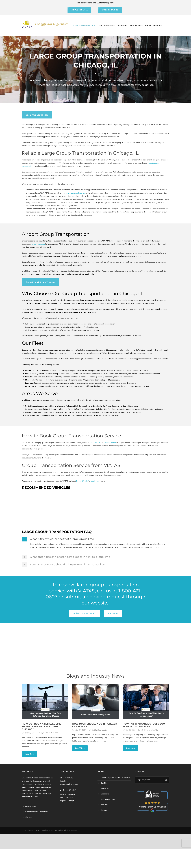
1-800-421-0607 (96, 442)
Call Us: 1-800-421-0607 (84, 613)
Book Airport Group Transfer (40, 282)
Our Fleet (104, 783)
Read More (29, 754)
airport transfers (38, 244)
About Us (104, 804)
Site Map (28, 817)
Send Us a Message (67, 794)
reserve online (110, 442)
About (148, 25)
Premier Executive (108, 799)
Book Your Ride (110, 10)
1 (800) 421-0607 (79, 10)
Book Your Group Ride (37, 115)
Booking (157, 25)
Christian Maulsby (50, 733)
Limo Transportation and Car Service (115, 777)
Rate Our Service (66, 797)
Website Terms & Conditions (36, 811)
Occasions (122, 25)
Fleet (99, 25)
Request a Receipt (67, 800)
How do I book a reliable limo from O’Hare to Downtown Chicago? (42, 727)
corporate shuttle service (76, 193)
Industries (109, 25)
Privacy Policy (30, 806)
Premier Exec (136, 25)
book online (95, 481)
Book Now (112, 613)
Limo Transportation (84, 25)
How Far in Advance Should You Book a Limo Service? (144, 725)
